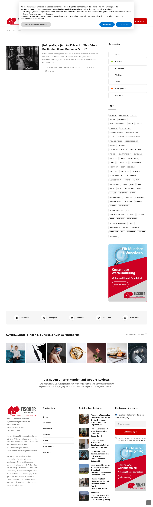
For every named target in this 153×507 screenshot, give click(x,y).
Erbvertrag (138, 154)
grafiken (74, 21)
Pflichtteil (128, 197)
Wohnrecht (131, 232)
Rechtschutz (139, 197)
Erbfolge (113, 145)
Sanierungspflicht (116, 201)
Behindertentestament (117, 124)
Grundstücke (125, 171)
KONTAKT (85, 21)
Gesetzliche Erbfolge (128, 167)
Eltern (112, 137)
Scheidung (128, 201)
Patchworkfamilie (116, 197)
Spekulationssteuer (116, 210)
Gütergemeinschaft (116, 175)
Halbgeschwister (115, 180)
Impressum (115, 21)
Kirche (132, 184)
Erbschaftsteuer (135, 150)
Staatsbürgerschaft (117, 214)
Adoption (113, 115)
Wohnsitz (141, 232)
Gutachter (136, 171)
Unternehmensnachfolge (118, 223)
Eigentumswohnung (116, 132)
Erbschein (113, 154)
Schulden (113, 206)
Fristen (112, 163)
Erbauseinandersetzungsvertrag (128, 137)
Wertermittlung (137, 21)
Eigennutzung (125, 128)
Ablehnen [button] (107, 500)
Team (107, 21)
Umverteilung (132, 219)
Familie (123, 158)
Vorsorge (135, 227)
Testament (120, 219)
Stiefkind (141, 214)
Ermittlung (113, 158)
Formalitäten (133, 158)
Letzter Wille (129, 188)
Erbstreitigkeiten (125, 154)
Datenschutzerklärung (137, 426)
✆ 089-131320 (95, 21)
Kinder (125, 184)
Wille (122, 232)
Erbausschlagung (116, 141)
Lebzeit (119, 188)
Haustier (136, 180)
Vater (131, 223)
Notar (132, 193)
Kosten (112, 188)
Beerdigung (122, 119)
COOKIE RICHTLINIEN (141, 502)
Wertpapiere (114, 232)
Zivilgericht (114, 236)
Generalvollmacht (137, 163)
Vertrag (126, 227)
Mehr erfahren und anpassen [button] (36, 500)
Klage (139, 184)
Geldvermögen (122, 163)
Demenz (130, 124)
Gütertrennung (131, 175)
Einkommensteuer (132, 132)
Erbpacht (122, 145)
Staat (128, 210)
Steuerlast (130, 214)
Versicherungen (115, 227)
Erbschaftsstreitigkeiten (118, 150)
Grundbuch (113, 171)
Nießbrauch (123, 193)
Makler (139, 188)
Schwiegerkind (124, 206)
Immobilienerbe (115, 184)
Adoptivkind (123, 115)
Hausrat (127, 180)
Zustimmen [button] (124, 500)
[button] (42, 21)
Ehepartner (113, 128)
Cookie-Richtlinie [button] (98, 485)
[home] (18, 21)
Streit (112, 219)
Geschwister (114, 167)
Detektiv (139, 124)
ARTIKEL (54, 21)
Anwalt (133, 115)
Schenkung (139, 201)
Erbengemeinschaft (131, 141)
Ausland (112, 119)
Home (8, 30)
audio (63, 21)
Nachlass (113, 193)
